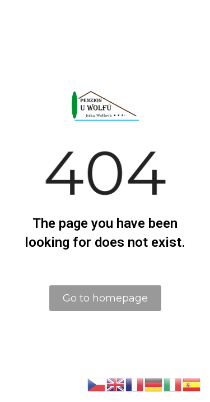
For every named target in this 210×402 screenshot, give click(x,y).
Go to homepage (105, 298)
